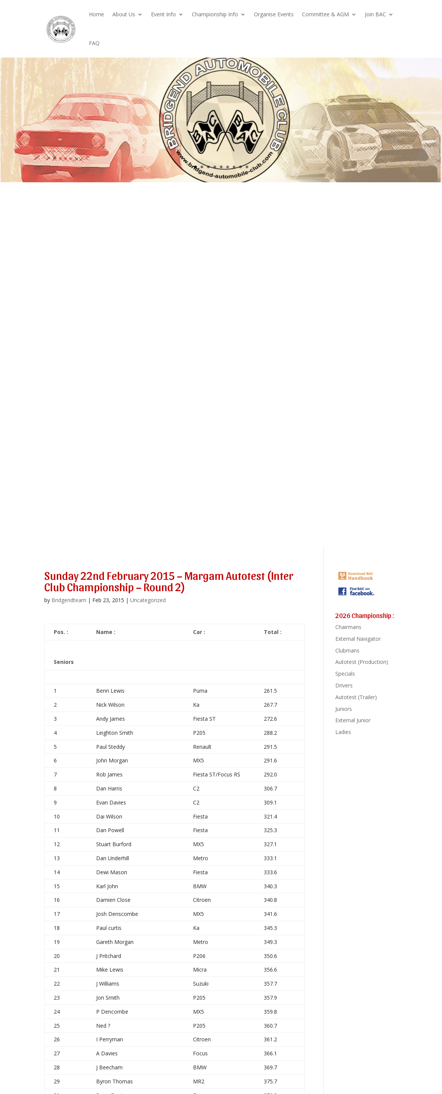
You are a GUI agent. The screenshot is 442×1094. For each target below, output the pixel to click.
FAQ (94, 43)
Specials (345, 673)
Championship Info (215, 14)
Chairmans (348, 627)
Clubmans (347, 650)
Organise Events (274, 14)
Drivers (344, 685)
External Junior (352, 720)
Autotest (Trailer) (356, 697)
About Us (123, 14)
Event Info (163, 14)
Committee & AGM (325, 14)
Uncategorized (148, 600)
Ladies (343, 732)
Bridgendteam (68, 600)
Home (96, 14)
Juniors (343, 708)
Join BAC (375, 14)
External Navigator (358, 638)
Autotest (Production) (361, 661)
